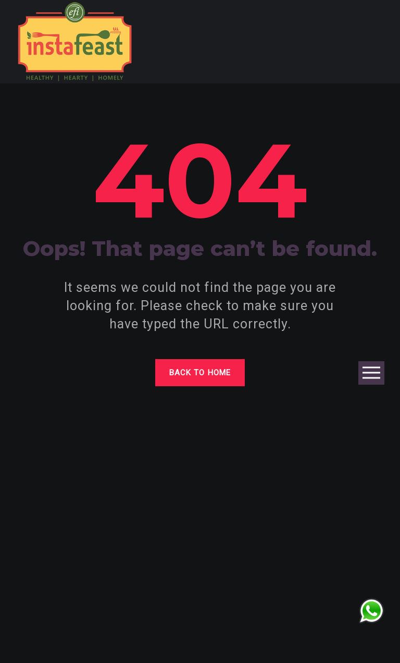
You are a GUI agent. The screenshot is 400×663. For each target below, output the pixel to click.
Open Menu (371, 373)
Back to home (200, 372)
